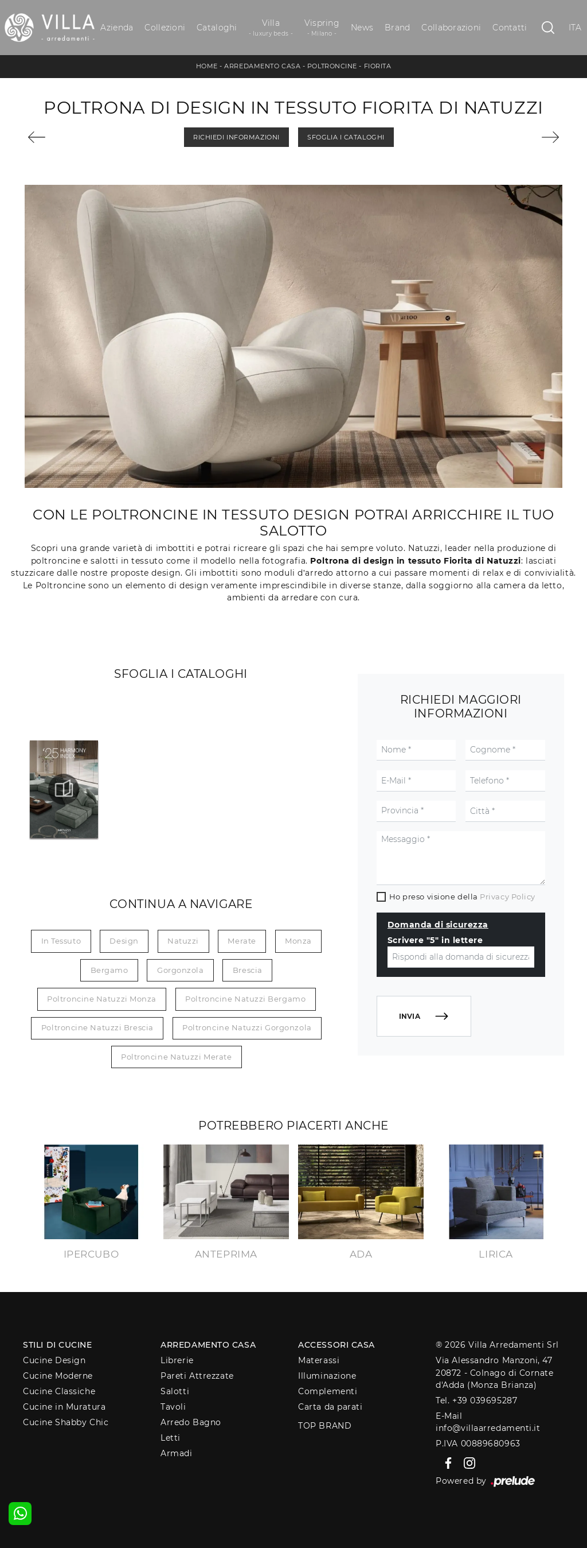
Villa (271, 28)
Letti (171, 1438)
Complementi (327, 1391)
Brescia (248, 970)
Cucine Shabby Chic (65, 1422)
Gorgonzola (180, 970)
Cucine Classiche (59, 1391)
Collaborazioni (451, 27)
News (362, 27)
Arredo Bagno (191, 1422)
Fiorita (378, 66)
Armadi (176, 1453)
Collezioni (164, 27)
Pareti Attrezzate (197, 1376)
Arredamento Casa (262, 66)
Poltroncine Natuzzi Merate (176, 1056)
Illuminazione (327, 1376)
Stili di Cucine (57, 1345)
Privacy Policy (507, 896)
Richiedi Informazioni (236, 137)
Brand (397, 27)
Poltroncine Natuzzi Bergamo (245, 998)
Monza (298, 940)
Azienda (116, 27)
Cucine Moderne (58, 1376)
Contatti (509, 27)
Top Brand (324, 1426)
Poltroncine (332, 66)
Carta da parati (330, 1407)
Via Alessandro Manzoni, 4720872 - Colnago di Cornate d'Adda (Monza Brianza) (494, 1372)
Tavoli (173, 1407)
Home (207, 66)
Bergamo (109, 970)
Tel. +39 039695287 (476, 1400)
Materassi (318, 1360)
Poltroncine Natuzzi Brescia (97, 1027)
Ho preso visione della (462, 896)
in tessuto (61, 940)
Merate (242, 940)
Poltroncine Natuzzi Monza (101, 998)
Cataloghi (217, 27)
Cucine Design (54, 1360)
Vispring (321, 28)
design (123, 940)
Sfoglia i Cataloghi (345, 137)
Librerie (177, 1360)
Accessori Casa (336, 1345)
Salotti (175, 1391)
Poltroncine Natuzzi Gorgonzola (247, 1027)
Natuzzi (183, 940)
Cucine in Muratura (64, 1407)
